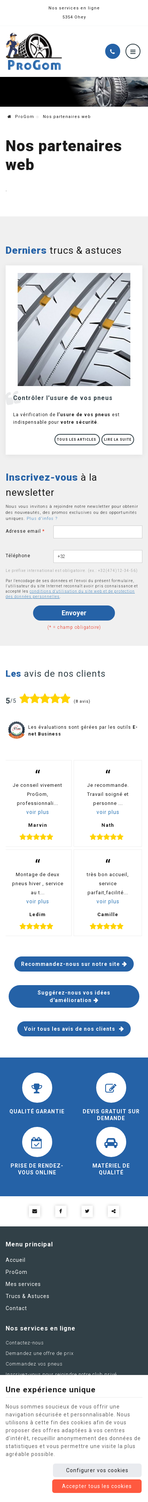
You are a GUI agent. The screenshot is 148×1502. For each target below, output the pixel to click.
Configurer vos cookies (97, 1470)
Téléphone (18, 555)
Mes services (23, 1284)
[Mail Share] (34, 1211)
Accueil (16, 1260)
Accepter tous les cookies (97, 1486)
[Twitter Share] (87, 1211)
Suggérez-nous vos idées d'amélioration (74, 996)
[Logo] (34, 51)
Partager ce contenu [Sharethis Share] (113, 1211)
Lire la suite (117, 439)
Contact (16, 1308)
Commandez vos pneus (34, 1364)
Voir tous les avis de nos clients (70, 1029)
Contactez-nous (25, 1343)
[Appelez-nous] (112, 51)
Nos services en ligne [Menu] (41, 1328)
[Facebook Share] (60, 1211)
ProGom (21, 116)
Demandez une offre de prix (40, 1353)
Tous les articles (77, 439)
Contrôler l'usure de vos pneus (63, 398)
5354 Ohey (74, 17)
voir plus (37, 812)
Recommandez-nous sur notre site (70, 964)
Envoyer (74, 613)
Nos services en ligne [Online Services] (74, 8)
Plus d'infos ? (42, 518)
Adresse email (25, 531)
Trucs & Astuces (28, 1296)
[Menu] (132, 51)
